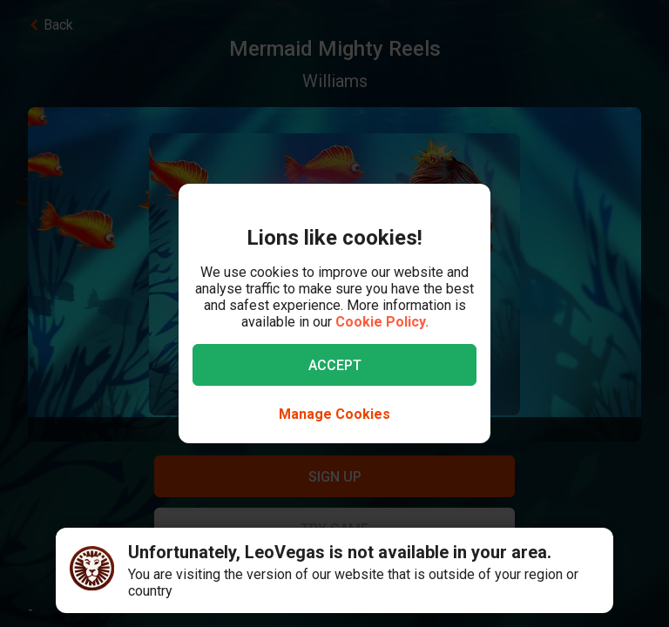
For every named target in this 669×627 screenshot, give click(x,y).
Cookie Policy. (382, 322)
